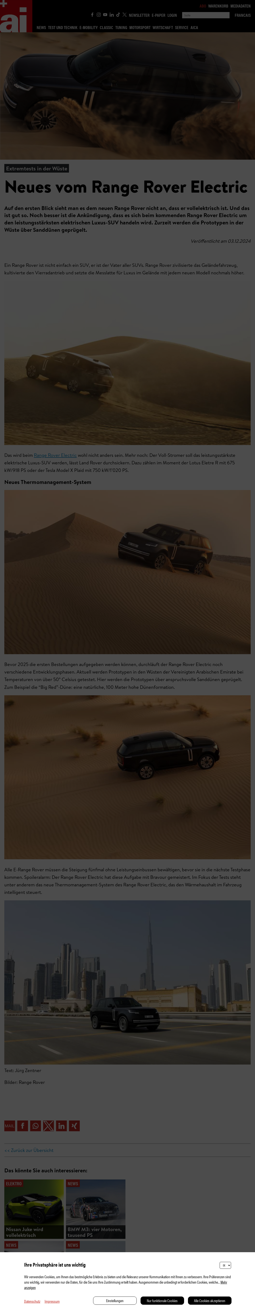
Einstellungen (115, 1300)
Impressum (52, 1301)
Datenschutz (32, 1301)
